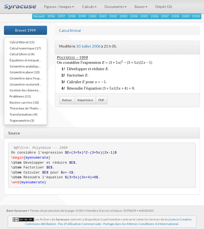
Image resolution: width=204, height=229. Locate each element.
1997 (61, 16)
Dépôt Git (163, 6)
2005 (144, 16)
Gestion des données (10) (28, 90)
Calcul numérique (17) (25, 48)
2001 (103, 16)
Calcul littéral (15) (22, 42)
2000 (92, 16)
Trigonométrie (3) (22, 120)
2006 (154, 16)
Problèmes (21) (20, 96)
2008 (175, 16)
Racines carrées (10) (24, 102)
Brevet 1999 (25, 30)
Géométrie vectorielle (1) (27, 84)
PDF (101, 100)
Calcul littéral (70, 30)
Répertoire (85, 100)
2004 (134, 16)
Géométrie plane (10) (25, 72)
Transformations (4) (23, 114)
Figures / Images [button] (59, 6)
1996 (51, 16)
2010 (196, 16)
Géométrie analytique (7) (27, 66)
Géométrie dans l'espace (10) (28, 78)
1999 (82, 16)
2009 (185, 16)
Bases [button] (141, 6)
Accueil (39, 16)
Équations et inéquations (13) (28, 60)
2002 (113, 16)
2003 (123, 16)
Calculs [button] (89, 6)
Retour (67, 100)
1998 (71, 16)
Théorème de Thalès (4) (26, 108)
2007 (165, 16)
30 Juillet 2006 (88, 46)
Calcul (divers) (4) (22, 54)
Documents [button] (116, 6)
